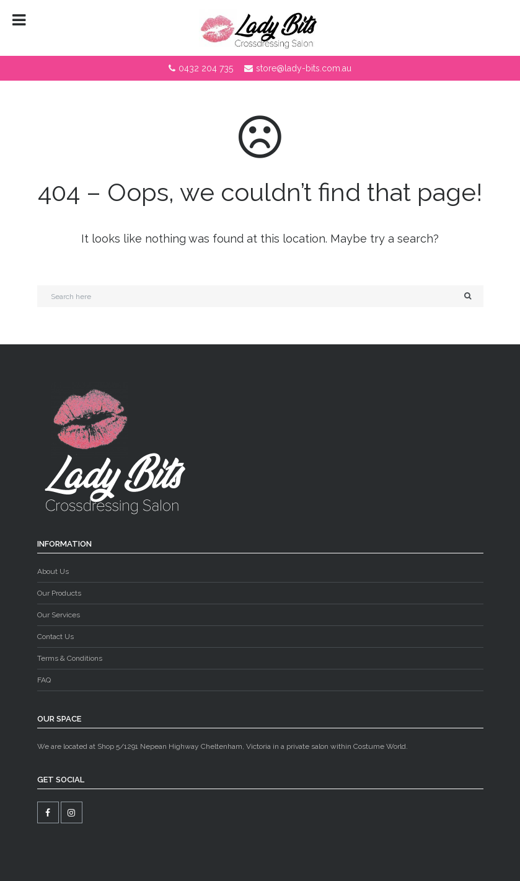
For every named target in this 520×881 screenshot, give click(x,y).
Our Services (58, 614)
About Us (53, 571)
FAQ (44, 680)
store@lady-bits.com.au (303, 68)
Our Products (59, 593)
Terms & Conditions (69, 658)
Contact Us (55, 636)
